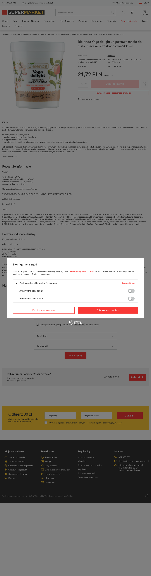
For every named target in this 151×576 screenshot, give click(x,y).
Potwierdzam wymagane (43, 310)
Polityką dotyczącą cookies (82, 271)
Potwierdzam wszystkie (108, 310)
